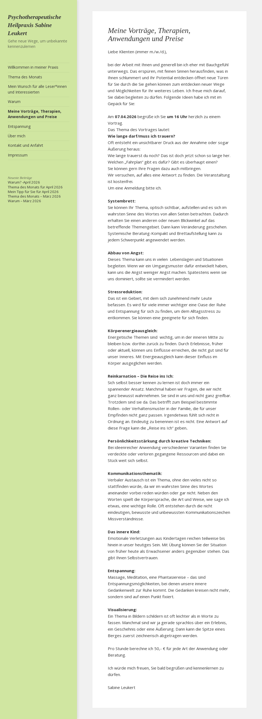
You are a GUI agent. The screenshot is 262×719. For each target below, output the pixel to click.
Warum (14, 101)
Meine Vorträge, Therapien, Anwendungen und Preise (34, 114)
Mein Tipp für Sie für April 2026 (33, 191)
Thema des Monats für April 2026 (35, 187)
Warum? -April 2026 (24, 182)
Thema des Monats (25, 76)
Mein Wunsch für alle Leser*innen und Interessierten (37, 89)
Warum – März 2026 (24, 200)
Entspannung (19, 126)
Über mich (16, 135)
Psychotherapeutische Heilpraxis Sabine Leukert (34, 25)
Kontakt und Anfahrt (25, 145)
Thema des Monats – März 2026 (34, 196)
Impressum (18, 155)
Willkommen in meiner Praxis (33, 67)
